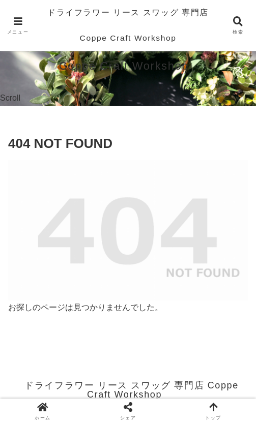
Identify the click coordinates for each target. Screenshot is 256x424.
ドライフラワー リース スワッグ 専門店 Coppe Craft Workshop (128, 25)
